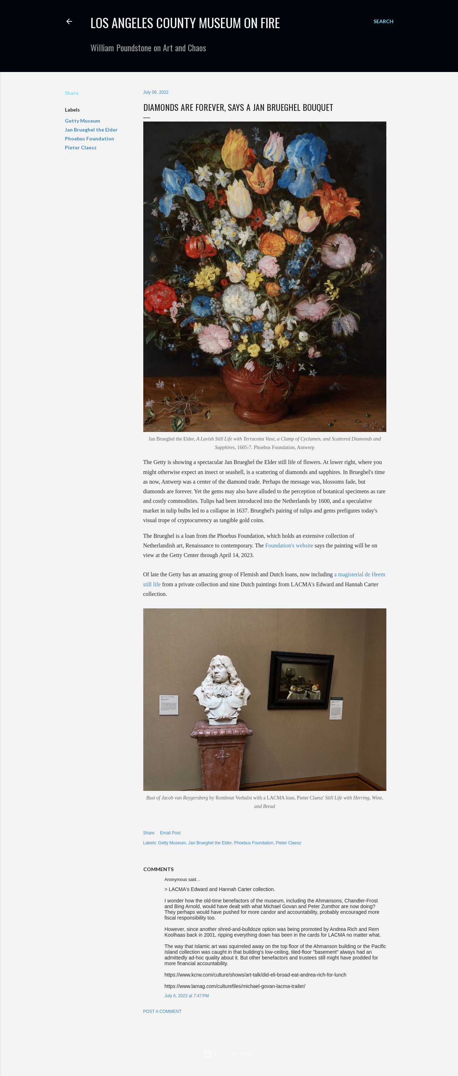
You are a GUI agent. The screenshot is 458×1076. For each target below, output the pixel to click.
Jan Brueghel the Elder (91, 130)
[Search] (383, 21)
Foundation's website (289, 545)
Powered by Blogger (229, 1054)
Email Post (170, 832)
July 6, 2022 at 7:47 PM (187, 995)
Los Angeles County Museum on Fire (185, 22)
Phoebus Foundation (89, 138)
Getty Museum (82, 121)
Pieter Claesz (81, 147)
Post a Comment (162, 1011)
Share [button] (71, 93)
